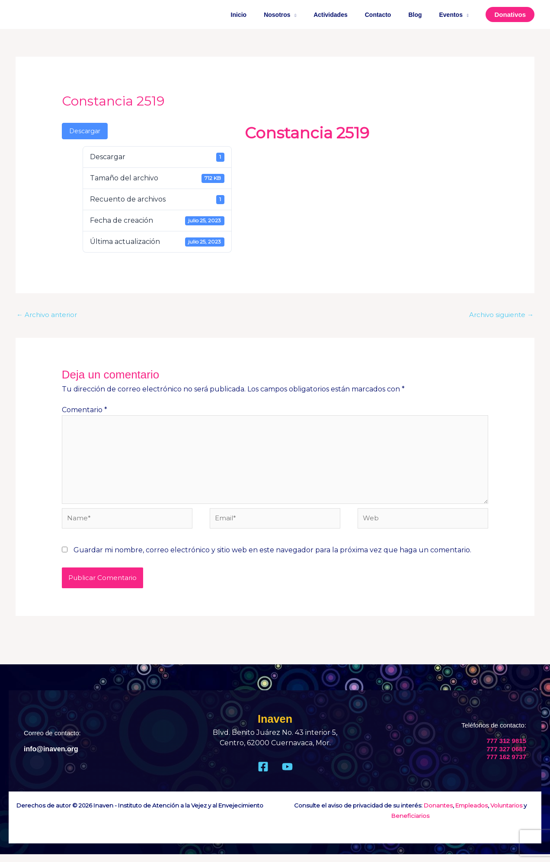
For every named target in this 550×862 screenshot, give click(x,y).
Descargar (84, 131)
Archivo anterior (48, 315)
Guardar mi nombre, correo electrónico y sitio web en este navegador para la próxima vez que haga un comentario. (272, 558)
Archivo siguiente (499, 315)
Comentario (84, 411)
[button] (510, 14)
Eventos (453, 14)
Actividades (349, 14)
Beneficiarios (410, 823)
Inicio (267, 14)
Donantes (438, 813)
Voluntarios (506, 813)
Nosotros (300, 14)
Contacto (391, 14)
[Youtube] (287, 774)
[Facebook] (263, 774)
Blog (422, 14)
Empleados (471, 813)
